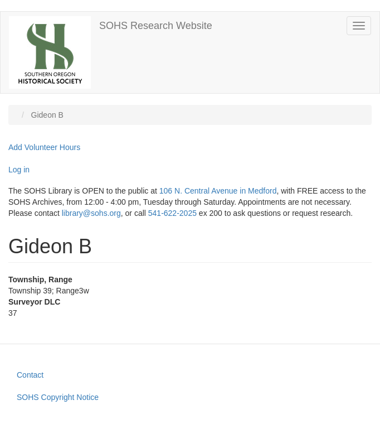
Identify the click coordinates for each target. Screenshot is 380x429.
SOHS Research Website (155, 25)
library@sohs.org (91, 213)
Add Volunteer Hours (44, 147)
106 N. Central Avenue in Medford (218, 190)
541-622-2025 (172, 213)
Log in (19, 169)
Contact (30, 374)
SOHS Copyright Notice (58, 397)
